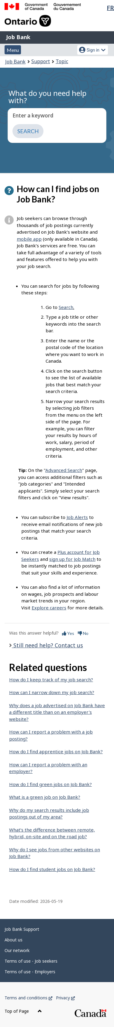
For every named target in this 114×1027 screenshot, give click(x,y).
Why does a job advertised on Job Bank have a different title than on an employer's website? (57, 712)
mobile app (29, 239)
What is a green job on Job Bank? (44, 797)
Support (40, 61)
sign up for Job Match (72, 559)
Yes (68, 633)
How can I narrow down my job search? (51, 692)
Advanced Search (63, 470)
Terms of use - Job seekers (31, 961)
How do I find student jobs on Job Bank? (52, 869)
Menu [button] (13, 50)
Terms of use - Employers (30, 971)
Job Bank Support (22, 929)
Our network (17, 950)
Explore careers (49, 608)
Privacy (65, 998)
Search (66, 307)
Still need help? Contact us (47, 645)
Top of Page (23, 1011)
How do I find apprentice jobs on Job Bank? (56, 751)
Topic (62, 61)
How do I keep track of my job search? (51, 679)
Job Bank (18, 37)
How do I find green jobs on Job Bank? (50, 784)
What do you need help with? (48, 96)
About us (13, 940)
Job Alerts (77, 517)
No (83, 633)
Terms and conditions (28, 998)
